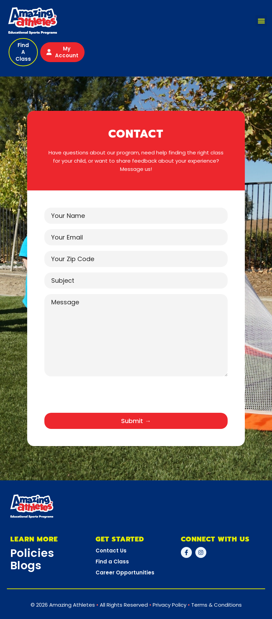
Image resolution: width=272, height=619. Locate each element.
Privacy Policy (169, 604)
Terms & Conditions (216, 604)
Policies (32, 553)
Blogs (26, 565)
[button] (261, 20)
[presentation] (96, 397)
